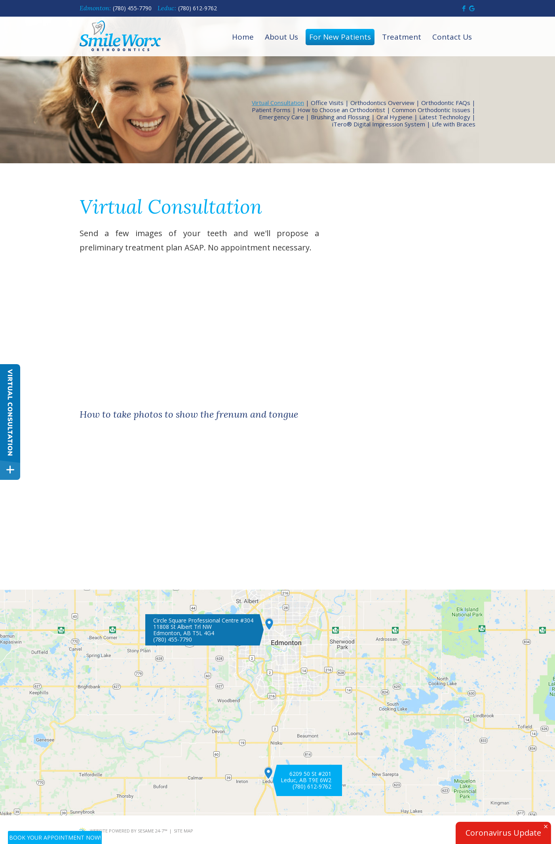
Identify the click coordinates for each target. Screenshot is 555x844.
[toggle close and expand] (10, 470)
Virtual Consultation (278, 102)
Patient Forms (271, 109)
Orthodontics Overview (382, 102)
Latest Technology (444, 116)
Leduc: (167, 8)
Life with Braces (453, 124)
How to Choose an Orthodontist (341, 109)
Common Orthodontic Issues (431, 109)
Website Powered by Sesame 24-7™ (123, 831)
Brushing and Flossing (340, 116)
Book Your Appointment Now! (55, 837)
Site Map (183, 831)
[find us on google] (472, 8)
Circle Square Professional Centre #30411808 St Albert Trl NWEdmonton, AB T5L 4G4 (203, 626)
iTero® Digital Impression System (378, 124)
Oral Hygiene (394, 116)
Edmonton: (95, 8)
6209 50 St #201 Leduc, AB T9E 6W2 (306, 777)
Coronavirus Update (503, 832)
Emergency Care (281, 116)
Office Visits (327, 102)
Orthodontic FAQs (445, 102)
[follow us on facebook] (464, 8)
